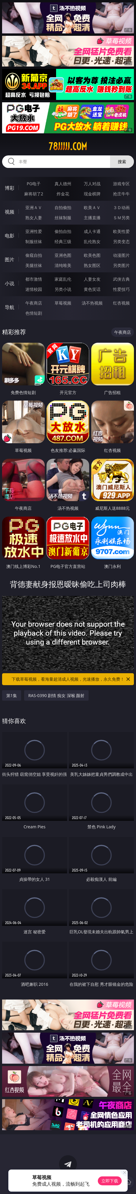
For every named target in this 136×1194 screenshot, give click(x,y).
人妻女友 (92, 279)
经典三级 (63, 241)
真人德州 (63, 183)
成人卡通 (92, 231)
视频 (9, 211)
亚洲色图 (63, 255)
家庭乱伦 (63, 279)
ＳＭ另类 (121, 217)
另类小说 (63, 289)
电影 (9, 235)
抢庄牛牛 (121, 194)
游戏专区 (121, 183)
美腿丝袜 (33, 265)
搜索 (122, 161)
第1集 (11, 695)
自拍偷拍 (63, 207)
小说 (9, 283)
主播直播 (92, 217)
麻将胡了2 (33, 194)
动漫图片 (121, 255)
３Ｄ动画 (121, 207)
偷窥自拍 (33, 255)
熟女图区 (92, 265)
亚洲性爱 (33, 231)
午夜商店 (33, 303)
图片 (9, 259)
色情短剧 (33, 313)
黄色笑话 (92, 289)
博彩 (9, 188)
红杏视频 (121, 303)
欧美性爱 (121, 231)
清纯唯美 (63, 265)
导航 (9, 307)
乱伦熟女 (92, 241)
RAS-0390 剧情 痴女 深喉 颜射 (56, 695)
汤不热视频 (92, 303)
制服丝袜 (33, 241)
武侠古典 (121, 279)
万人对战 (92, 183)
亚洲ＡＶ (33, 207)
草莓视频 (63, 303)
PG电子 (34, 183)
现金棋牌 (92, 194)
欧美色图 (92, 255)
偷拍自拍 (63, 231)
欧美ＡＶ (92, 207)
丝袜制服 (63, 217)
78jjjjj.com (68, 146)
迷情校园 (33, 289)
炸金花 (63, 194)
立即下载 (109, 1181)
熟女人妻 (33, 217)
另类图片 (121, 265)
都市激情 (33, 279)
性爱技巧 (121, 289)
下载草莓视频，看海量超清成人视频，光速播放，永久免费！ (71, 679)
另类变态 (121, 241)
